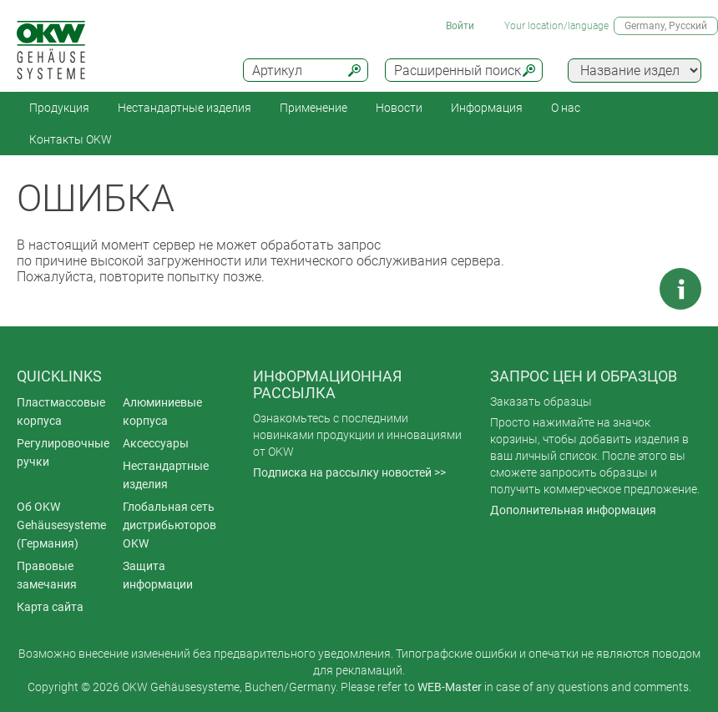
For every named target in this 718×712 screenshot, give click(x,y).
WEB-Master (449, 687)
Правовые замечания (47, 575)
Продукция (59, 107)
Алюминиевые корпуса (162, 411)
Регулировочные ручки (63, 452)
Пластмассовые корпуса (61, 411)
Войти (460, 26)
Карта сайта (50, 607)
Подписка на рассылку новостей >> (349, 472)
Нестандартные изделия (184, 107)
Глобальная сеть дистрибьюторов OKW (169, 525)
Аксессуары (156, 443)
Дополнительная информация (573, 510)
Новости (399, 107)
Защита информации (158, 575)
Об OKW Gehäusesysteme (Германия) (61, 525)
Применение (313, 107)
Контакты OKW (70, 139)
